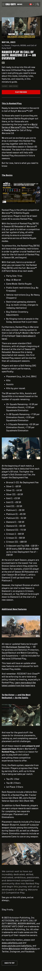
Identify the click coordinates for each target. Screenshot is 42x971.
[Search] (38, 4)
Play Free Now (21, 92)
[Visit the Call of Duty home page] (10, 4)
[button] (3, 4)
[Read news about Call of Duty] (19, 4)
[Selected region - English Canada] (31, 4)
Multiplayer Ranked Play (18, 647)
